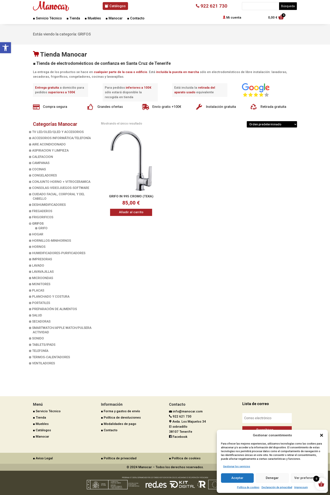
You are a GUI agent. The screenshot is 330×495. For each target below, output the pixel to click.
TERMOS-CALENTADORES (51, 357)
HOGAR (37, 234)
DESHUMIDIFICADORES (49, 205)
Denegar (272, 478)
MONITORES (41, 284)
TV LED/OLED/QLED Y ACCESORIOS (58, 132)
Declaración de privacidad (277, 487)
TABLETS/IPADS (43, 345)
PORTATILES (41, 303)
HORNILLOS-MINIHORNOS (51, 241)
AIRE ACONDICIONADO (49, 144)
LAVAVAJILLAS (43, 272)
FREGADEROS (42, 211)
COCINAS (39, 169)
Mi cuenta (233, 17)
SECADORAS (41, 321)
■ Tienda (73, 18)
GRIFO (43, 228)
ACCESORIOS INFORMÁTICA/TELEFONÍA (61, 138)
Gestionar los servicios (236, 466)
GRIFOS (38, 223)
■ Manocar (114, 18)
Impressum (301, 487)
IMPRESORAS (42, 259)
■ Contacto (136, 18)
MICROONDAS (42, 278)
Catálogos (117, 6)
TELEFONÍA (40, 351)
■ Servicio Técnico (47, 18)
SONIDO (38, 338)
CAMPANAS (40, 163)
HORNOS (38, 247)
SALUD (37, 315)
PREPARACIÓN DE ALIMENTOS (54, 309)
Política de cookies (248, 487)
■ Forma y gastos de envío (120, 411)
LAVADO (38, 265)
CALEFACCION (42, 157)
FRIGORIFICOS (42, 217)
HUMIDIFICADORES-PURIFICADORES (58, 253)
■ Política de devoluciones (121, 417)
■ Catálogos (42, 430)
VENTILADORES (43, 363)
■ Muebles (93, 18)
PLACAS (38, 290)
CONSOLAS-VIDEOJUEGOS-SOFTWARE (60, 188)
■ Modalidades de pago (118, 424)
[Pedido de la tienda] (272, 124)
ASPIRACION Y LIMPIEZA (50, 150)
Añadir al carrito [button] (131, 212)
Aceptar (237, 478)
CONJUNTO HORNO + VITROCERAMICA (61, 182)
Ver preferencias (307, 478)
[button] (5, 47)
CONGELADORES (44, 175)
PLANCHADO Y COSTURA (51, 296)
